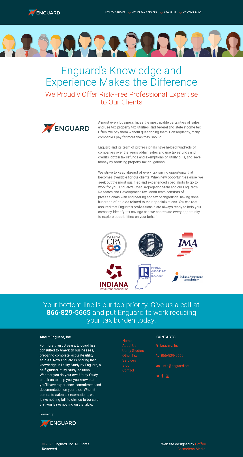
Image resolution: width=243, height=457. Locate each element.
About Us (129, 346)
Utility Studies (133, 351)
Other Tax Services (129, 357)
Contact (128, 370)
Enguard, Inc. (169, 345)
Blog (125, 365)
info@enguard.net (176, 366)
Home (127, 341)
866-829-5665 (69, 312)
